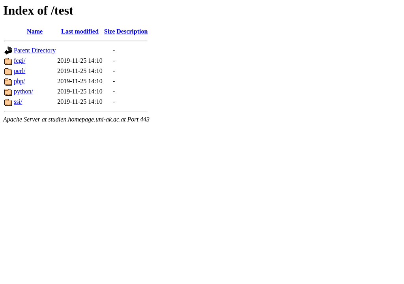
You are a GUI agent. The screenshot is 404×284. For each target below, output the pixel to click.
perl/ (19, 70)
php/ (19, 81)
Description (132, 31)
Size (109, 31)
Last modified (80, 31)
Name (35, 31)
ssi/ (18, 101)
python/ (23, 91)
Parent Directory (35, 50)
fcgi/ (19, 60)
